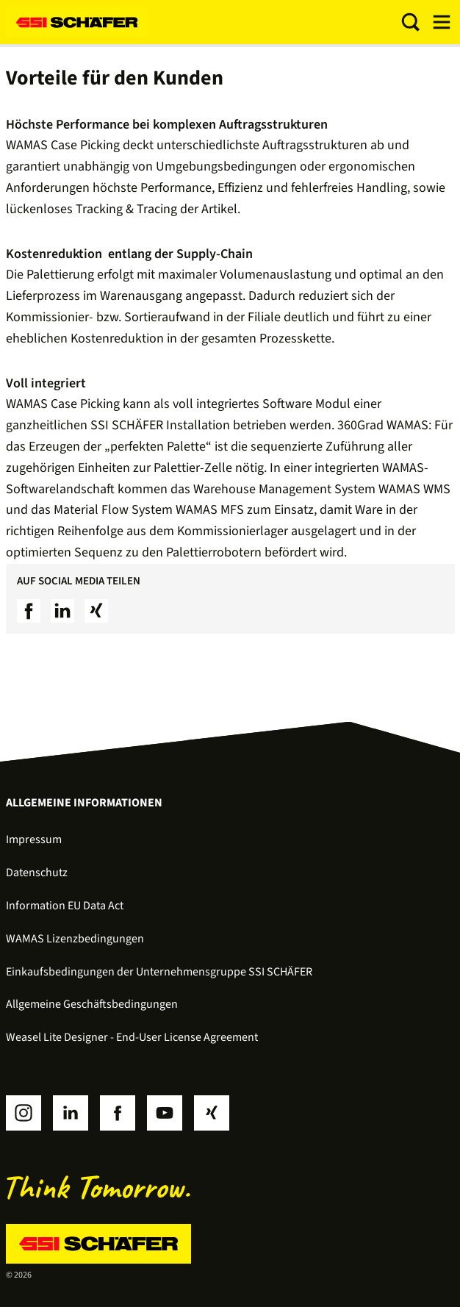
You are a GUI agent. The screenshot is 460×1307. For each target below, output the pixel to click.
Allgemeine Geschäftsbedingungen (92, 1004)
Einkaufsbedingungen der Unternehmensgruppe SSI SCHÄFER (159, 972)
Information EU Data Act (64, 906)
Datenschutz (37, 872)
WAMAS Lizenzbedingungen (75, 939)
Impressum (34, 839)
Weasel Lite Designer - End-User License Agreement (132, 1037)
